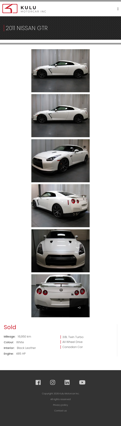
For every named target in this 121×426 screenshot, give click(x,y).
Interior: (9, 348)
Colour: (9, 342)
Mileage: (10, 336)
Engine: (9, 354)
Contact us (60, 410)
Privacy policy (60, 405)
